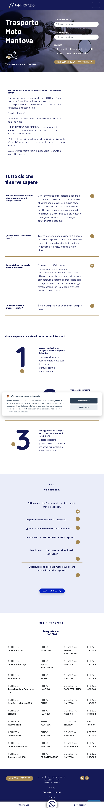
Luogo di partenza (62, 19)
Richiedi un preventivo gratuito (74, 62)
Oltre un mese (65, 53)
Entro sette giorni (81, 49)
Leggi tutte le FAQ (52, 591)
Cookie (52, 797)
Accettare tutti (84, 401)
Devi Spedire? (80, 805)
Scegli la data (82, 53)
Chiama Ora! (24, 805)
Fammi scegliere (21, 411)
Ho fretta (64, 49)
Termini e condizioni (52, 792)
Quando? (58, 45)
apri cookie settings (19, 778)
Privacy (52, 787)
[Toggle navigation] (96, 5)
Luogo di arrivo (61, 32)
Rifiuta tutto (84, 407)
